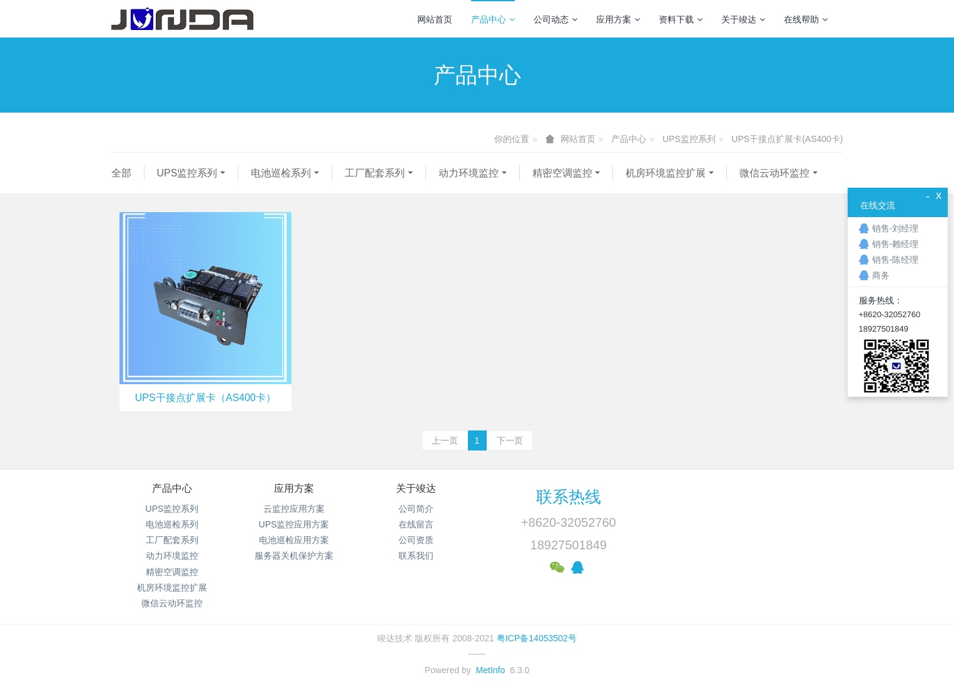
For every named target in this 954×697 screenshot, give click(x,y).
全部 (121, 173)
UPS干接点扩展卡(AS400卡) (787, 139)
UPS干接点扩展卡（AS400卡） (205, 397)
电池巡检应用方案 (294, 540)
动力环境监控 (469, 173)
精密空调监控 (562, 173)
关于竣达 (743, 19)
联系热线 (568, 496)
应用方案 (618, 19)
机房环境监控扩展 (666, 173)
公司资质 (416, 540)
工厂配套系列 (375, 173)
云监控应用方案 (294, 509)
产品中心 (493, 19)
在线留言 (416, 524)
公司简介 (416, 509)
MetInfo (490, 670)
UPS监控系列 (689, 139)
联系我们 (416, 556)
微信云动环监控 (774, 173)
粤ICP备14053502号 (537, 638)
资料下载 (681, 19)
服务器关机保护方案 (294, 556)
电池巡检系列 (281, 173)
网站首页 (434, 19)
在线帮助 (806, 19)
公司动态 (555, 19)
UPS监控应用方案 (294, 524)
